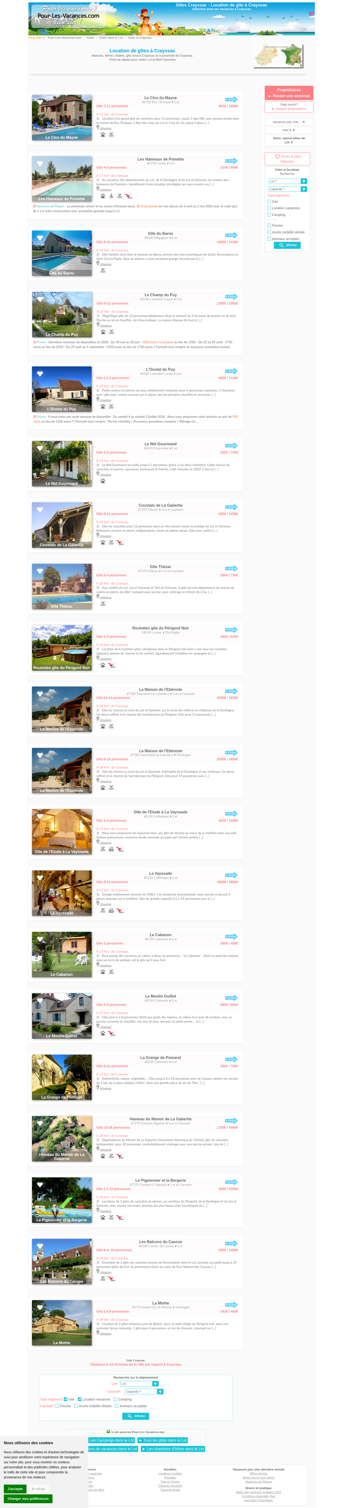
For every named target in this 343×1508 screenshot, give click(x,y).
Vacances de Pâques (258, 1481)
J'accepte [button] (15, 1489)
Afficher (136, 1416)
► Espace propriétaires (289, 109)
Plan (272, 1496)
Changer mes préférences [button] (28, 1499)
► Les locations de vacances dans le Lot (102, 1449)
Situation (105, 128)
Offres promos (258, 1473)
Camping (123, 1399)
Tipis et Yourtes (170, 1481)
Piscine (63, 1406)
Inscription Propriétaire (258, 1500)
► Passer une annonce (289, 96)
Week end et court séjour (258, 1477)
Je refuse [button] (38, 1489)
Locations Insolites (170, 1473)
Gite (69, 1399)
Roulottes (170, 1477)
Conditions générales (255, 1496)
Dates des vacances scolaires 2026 (258, 1492)
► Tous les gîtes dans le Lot (163, 1440)
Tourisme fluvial (170, 1490)
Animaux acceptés (131, 1406)
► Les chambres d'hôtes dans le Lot (173, 1449)
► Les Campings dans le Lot (109, 1440)
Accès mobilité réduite (93, 1406)
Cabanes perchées (170, 1485)
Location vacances (94, 1399)
